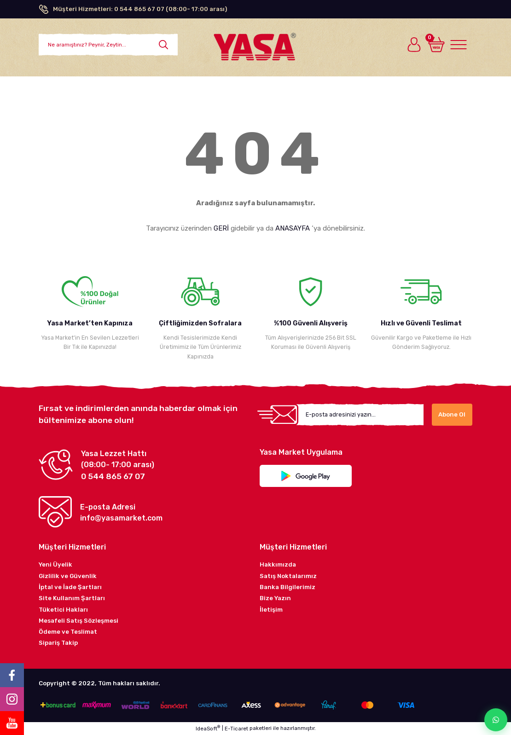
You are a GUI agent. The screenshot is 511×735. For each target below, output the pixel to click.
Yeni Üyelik (55, 564)
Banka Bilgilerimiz (287, 587)
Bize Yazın (275, 598)
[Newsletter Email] (360, 415)
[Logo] (255, 43)
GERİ (221, 228)
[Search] (108, 45)
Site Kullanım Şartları (72, 598)
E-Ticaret (236, 728)
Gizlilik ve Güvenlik (68, 576)
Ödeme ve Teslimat (68, 631)
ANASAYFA (292, 228)
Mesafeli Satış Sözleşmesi (78, 620)
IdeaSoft (208, 728)
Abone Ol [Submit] (451, 414)
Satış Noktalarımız (288, 576)
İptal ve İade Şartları (70, 587)
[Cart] (436, 44)
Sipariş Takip (58, 642)
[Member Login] (414, 44)
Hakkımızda (278, 564)
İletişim (271, 609)
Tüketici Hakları (63, 609)
